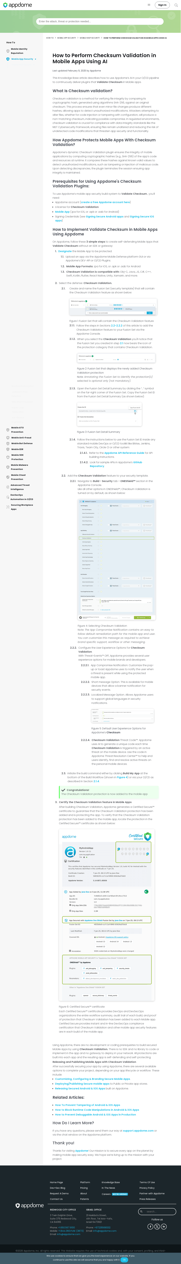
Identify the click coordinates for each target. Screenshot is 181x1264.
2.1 (121, 343)
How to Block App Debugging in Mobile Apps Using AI (24, 81)
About (83, 1225)
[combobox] (100, 21)
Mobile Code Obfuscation (18, 409)
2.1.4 (96, 781)
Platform (85, 1214)
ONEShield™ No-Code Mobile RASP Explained (25, 71)
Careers (115, 1226)
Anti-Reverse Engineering (18, 419)
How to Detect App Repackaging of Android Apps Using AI (26, 205)
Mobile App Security (66, 38)
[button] (149, 5)
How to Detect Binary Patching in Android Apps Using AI (24, 172)
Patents (84, 1231)
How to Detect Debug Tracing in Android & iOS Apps (26, 366)
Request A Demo (59, 1225)
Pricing (84, 1220)
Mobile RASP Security (22, 64)
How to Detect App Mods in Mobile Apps (25, 357)
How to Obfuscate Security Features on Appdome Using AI (24, 136)
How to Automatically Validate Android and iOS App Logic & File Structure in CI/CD (24, 160)
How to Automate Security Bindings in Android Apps (23, 377)
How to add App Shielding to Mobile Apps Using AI (26, 303)
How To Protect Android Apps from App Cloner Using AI (25, 336)
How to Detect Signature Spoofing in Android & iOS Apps (25, 314)
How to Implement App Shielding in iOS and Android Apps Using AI (25, 125)
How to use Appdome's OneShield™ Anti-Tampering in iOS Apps (25, 183)
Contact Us (56, 1231)
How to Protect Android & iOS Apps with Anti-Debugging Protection (26, 194)
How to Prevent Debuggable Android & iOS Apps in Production (95, 1114)
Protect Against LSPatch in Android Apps (25, 231)
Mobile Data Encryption (23, 386)
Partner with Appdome (152, 1225)
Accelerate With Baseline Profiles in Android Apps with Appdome (26, 347)
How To (10, 42)
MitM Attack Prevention (22, 401)
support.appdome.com (138, 1131)
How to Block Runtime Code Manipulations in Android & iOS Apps (97, 1110)
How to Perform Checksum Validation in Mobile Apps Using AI (26, 147)
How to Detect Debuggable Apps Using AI (26, 103)
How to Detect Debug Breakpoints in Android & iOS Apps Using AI (26, 92)
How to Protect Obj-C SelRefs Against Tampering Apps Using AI (25, 291)
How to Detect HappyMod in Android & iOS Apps (25, 325)
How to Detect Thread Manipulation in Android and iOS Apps (26, 278)
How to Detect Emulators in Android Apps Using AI (26, 215)
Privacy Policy (147, 1220)
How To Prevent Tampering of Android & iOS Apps (87, 1105)
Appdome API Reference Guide (124, 453)
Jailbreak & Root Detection (20, 393)
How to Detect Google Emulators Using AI (24, 261)
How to (50, 38)
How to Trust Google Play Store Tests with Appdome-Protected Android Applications (26, 250)
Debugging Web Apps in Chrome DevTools (26, 269)
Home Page (56, 1214)
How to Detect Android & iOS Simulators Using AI (25, 223)
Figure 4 (122, 777)
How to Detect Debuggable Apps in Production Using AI (24, 114)
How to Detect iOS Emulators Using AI (23, 239)
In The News (108, 1220)
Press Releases (148, 1231)
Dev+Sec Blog (57, 1220)
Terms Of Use (147, 1214)
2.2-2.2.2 (116, 325)
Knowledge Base (111, 1214)
